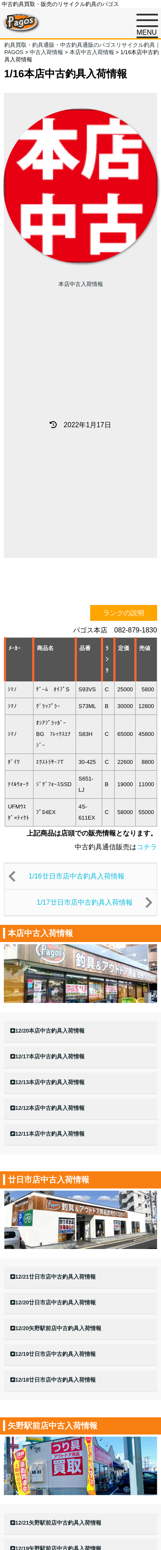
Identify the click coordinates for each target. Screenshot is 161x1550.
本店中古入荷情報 (80, 284)
